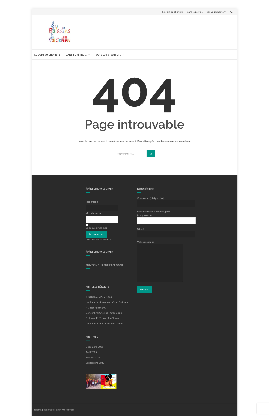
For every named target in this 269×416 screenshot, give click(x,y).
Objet (160, 231)
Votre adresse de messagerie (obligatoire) (160, 216)
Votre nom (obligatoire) (160, 201)
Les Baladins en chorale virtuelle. (105, 323)
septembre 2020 (95, 362)
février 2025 (93, 357)
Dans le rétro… (195, 11)
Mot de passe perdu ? (99, 239)
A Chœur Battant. (96, 307)
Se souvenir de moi (96, 227)
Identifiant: (92, 201)
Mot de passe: (94, 213)
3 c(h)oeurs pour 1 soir (99, 296)
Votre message (160, 261)
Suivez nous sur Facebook (104, 265)
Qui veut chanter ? (216, 11)
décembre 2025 (94, 346)
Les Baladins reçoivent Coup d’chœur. (107, 302)
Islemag (38, 409)
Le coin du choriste (172, 11)
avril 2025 (91, 352)
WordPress (67, 409)
